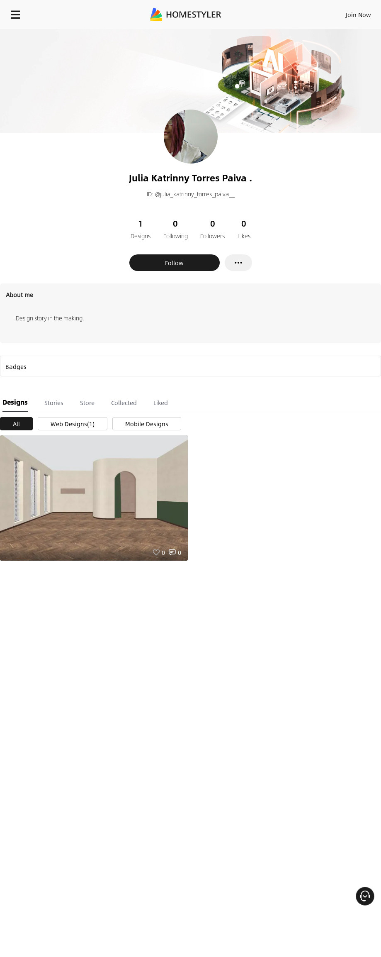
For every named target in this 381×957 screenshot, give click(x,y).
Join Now (358, 14)
